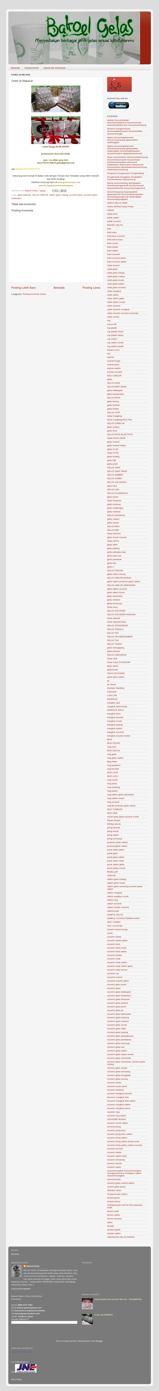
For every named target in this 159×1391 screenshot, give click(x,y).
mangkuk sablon (114, 728)
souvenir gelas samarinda (119, 1058)
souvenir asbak (114, 937)
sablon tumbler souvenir (118, 907)
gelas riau (111, 563)
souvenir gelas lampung (118, 1017)
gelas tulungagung (115, 648)
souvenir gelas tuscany (117, 1079)
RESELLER (112, 872)
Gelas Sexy (112, 607)
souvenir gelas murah (117, 1025)
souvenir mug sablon (116, 1115)
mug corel (111, 747)
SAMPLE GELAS (115, 915)
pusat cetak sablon (116, 850)
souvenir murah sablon (117, 1123)
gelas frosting (113, 456)
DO (108, 354)
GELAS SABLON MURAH (119, 578)
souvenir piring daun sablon (119, 1134)
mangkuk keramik (115, 717)
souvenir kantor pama (117, 1086)
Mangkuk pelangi (115, 725)
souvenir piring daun (116, 1130)
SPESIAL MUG (114, 1190)
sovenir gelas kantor (116, 1187)
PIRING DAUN (114, 824)
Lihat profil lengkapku (21, 1289)
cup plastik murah (115, 331)
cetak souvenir (114, 306)
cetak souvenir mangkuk (118, 309)
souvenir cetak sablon (117, 962)
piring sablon (113, 835)
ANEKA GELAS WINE (117, 203)
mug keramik (113, 769)
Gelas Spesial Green (116, 622)
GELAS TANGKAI (115, 629)
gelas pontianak (114, 559)
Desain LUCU (113, 350)
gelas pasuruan (114, 556)
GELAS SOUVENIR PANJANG (121, 614)
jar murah (111, 684)
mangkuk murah (114, 721)
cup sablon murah (115, 342)
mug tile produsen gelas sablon (121, 806)
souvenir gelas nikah (116, 1028)
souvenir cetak (114, 959)
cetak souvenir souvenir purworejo (123, 313)
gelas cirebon (113, 427)
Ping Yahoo (16, 1379)
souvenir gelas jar (115, 1010)
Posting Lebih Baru (23, 287)
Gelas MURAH (114, 533)
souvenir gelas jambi (116, 1006)
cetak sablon (113, 295)
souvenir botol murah (116, 948)
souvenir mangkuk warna (118, 1108)
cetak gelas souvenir (116, 287)
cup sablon (112, 339)
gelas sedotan (113, 600)
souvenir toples (114, 1167)
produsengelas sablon (117, 846)
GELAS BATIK (114, 398)
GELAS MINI (113, 530)
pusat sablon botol (115, 861)
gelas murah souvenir (117, 537)
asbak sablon (113, 217)
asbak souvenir (114, 221)
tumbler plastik (114, 1230)
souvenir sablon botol (117, 1156)
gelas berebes (113, 405)
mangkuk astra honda (117, 706)
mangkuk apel (113, 703)
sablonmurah (113, 911)
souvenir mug (113, 1112)
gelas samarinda (114, 596)
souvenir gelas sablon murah (120, 1054)
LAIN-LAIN (112, 695)
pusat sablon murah (116, 868)
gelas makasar (24, 195)
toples (110, 1222)
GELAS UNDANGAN (116, 655)
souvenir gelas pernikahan (119, 1039)
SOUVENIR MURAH (116, 1119)
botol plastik (112, 247)
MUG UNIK (112, 813)
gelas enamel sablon (116, 445)
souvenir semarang (116, 1160)
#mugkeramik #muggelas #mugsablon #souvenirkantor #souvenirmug (124, 178)
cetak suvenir (113, 317)
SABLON (111, 875)
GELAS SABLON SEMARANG (121, 585)
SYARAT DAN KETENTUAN (27, 169)
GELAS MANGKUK (116, 515)
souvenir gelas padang (117, 1032)
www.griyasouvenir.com (69, 182)
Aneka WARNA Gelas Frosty (120, 206)
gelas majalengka (115, 508)
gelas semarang (114, 603)
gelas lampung (114, 504)
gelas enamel (113, 442)
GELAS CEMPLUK (116, 423)
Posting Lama (91, 287)
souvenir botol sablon (117, 951)
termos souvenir (114, 1219)
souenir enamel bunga (117, 929)
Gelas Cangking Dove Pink (119, 420)
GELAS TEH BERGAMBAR (120, 636)
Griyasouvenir (32, 67)
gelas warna (112, 666)
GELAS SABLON (40, 195)
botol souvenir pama (116, 258)
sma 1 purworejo (115, 926)
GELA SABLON (114, 375)
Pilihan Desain (113, 820)
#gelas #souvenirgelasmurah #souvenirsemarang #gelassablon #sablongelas (122, 140)
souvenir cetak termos (117, 970)
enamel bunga (113, 361)
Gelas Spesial (113, 618)
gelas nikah (112, 545)
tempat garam (113, 1198)
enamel (110, 357)
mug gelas (112, 754)
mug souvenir (113, 802)
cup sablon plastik (115, 346)
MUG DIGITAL (114, 750)
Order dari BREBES (103, 1315)
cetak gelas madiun (116, 276)
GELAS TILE (113, 640)
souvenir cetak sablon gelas (120, 966)
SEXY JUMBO (114, 922)
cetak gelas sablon (115, 284)
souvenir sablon (114, 1152)
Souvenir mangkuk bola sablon (121, 1101)
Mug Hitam (112, 761)
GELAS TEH (113, 633)
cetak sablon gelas (115, 298)
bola (109, 229)
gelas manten (113, 519)
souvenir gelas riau (116, 1047)
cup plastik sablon (115, 335)
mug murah (112, 780)
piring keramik (113, 827)
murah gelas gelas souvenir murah (123, 817)
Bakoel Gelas (33, 1266)
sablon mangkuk (114, 893)
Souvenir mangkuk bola (118, 1097)
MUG (109, 739)
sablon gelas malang (58, 195)
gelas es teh (112, 449)
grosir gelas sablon (116, 677)
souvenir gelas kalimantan (119, 1014)
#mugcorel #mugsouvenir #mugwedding (125, 173)
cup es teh (112, 324)
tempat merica (113, 1201)
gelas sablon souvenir (117, 589)
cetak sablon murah (116, 302)
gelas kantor (113, 497)
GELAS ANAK (113, 383)
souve (110, 933)
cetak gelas (112, 269)
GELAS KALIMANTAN (117, 493)
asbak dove (112, 214)
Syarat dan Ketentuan (55, 67)
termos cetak (113, 1211)
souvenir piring (114, 1127)
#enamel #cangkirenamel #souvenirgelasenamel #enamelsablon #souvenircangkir (124, 131)
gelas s (110, 567)
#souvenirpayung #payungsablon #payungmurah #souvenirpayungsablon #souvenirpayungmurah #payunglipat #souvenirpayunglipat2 (125, 196)
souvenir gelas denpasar (118, 999)
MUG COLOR (113, 743)
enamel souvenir (114, 372)
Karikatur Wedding (115, 688)
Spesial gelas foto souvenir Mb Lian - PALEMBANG (118, 1299)
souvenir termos (114, 1163)
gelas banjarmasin (115, 394)
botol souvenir (113, 254)
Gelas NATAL (113, 541)
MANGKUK (112, 699)
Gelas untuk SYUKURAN (118, 662)
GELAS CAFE (113, 412)
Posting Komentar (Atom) (34, 294)
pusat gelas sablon (116, 857)
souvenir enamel (114, 977)
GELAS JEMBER (115, 475)
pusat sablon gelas (116, 864)
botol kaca (112, 232)
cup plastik (112, 328)
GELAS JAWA (113, 467)
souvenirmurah (114, 1179)
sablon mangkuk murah (118, 896)
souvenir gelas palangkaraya (120, 1036)
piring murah (113, 831)
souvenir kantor (114, 1082)
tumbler (110, 1226)
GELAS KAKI (113, 489)
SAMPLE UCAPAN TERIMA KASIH (123, 918)
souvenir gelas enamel (117, 1003)
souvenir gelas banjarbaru (119, 995)
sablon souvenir (114, 903)
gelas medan (113, 523)
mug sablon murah (115, 798)
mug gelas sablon (115, 758)
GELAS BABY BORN (117, 387)
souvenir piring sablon (117, 1138)
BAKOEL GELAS (115, 225)
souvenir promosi (115, 1148)
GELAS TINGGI (114, 644)
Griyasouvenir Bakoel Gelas (21, 1352)
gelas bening (113, 401)
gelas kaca (112, 486)
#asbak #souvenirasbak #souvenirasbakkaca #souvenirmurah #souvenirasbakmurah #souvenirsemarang (126, 122)
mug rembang (113, 787)
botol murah (112, 243)
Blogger (99, 1341)
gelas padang (113, 548)
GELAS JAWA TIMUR (117, 471)
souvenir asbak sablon (117, 940)
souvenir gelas (76, 195)
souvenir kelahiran (115, 1090)
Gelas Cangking (114, 416)
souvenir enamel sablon (118, 981)
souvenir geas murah (116, 984)
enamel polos (113, 364)
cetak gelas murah (115, 280)
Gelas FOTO (113, 453)
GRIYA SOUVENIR (116, 673)
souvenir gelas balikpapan (119, 992)
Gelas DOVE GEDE (116, 438)
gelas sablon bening (116, 574)
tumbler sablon (114, 1233)
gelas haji (111, 460)
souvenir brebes (114, 955)
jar (108, 681)
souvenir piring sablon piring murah (123, 1141)
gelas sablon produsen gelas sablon (123, 581)
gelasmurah (112, 669)
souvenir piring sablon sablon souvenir (124, 1145)
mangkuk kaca (114, 714)
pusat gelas (112, 853)
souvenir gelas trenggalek (119, 1075)
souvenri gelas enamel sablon (121, 1183)
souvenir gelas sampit (117, 1068)
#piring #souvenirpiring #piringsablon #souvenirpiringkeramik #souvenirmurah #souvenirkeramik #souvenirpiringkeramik (126, 185)
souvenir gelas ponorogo (118, 1043)
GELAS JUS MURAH (117, 482)
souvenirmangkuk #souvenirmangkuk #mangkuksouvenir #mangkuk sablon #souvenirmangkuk (124, 1173)
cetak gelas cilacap (116, 273)
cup (109, 320)
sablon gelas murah (116, 883)
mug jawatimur (114, 765)
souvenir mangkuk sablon (119, 1104)
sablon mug (112, 900)
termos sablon (113, 1215)
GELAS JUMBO (114, 478)
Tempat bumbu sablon (117, 1194)
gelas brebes (113, 409)
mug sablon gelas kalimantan (120, 794)
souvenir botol (113, 944)
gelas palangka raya (116, 552)
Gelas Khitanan (114, 500)
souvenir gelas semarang (118, 1071)
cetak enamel (113, 265)
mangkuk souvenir (115, 732)
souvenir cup (113, 973)
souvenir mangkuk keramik (119, 1093)
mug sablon (112, 791)
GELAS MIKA (113, 526)
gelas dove (112, 431)
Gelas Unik (112, 658)
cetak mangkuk (114, 291)
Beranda (15, 67)
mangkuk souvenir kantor (118, 736)
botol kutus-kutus (115, 239)
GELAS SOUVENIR (116, 611)
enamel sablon (114, 368)
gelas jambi (112, 464)
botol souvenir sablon (117, 262)
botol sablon (112, 250)
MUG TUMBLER (115, 809)
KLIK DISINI (62, 146)
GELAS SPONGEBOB (117, 625)
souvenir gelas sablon (117, 1051)
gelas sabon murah (116, 592)
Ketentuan (112, 692)
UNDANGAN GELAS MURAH (121, 1237)
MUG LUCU (112, 776)
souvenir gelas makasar (118, 1021)
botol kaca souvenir (116, 236)
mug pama (112, 783)
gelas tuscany (113, 651)
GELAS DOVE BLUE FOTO (120, 434)
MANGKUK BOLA (115, 710)
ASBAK (110, 210)
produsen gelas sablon (117, 842)
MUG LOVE (112, 772)
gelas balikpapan (115, 390)
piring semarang (114, 839)
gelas (109, 379)
